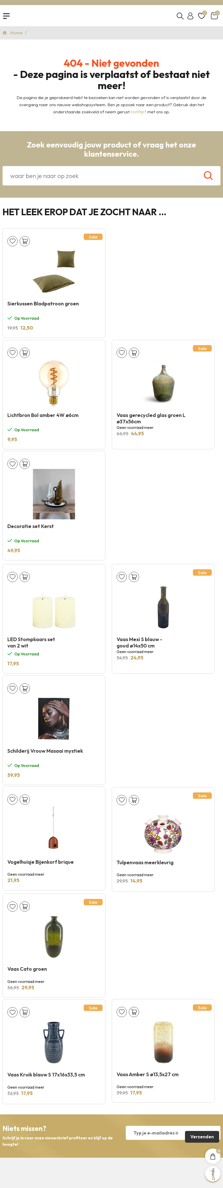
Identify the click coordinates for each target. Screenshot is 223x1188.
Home (17, 34)
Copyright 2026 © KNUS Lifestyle (111, 1150)
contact (138, 113)
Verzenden (201, 915)
